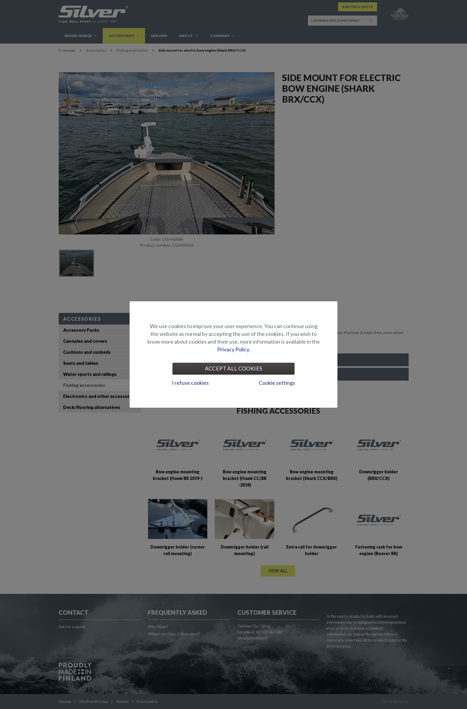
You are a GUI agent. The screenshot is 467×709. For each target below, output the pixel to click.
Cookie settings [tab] (277, 382)
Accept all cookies (233, 368)
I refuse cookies (190, 382)
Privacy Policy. (233, 349)
